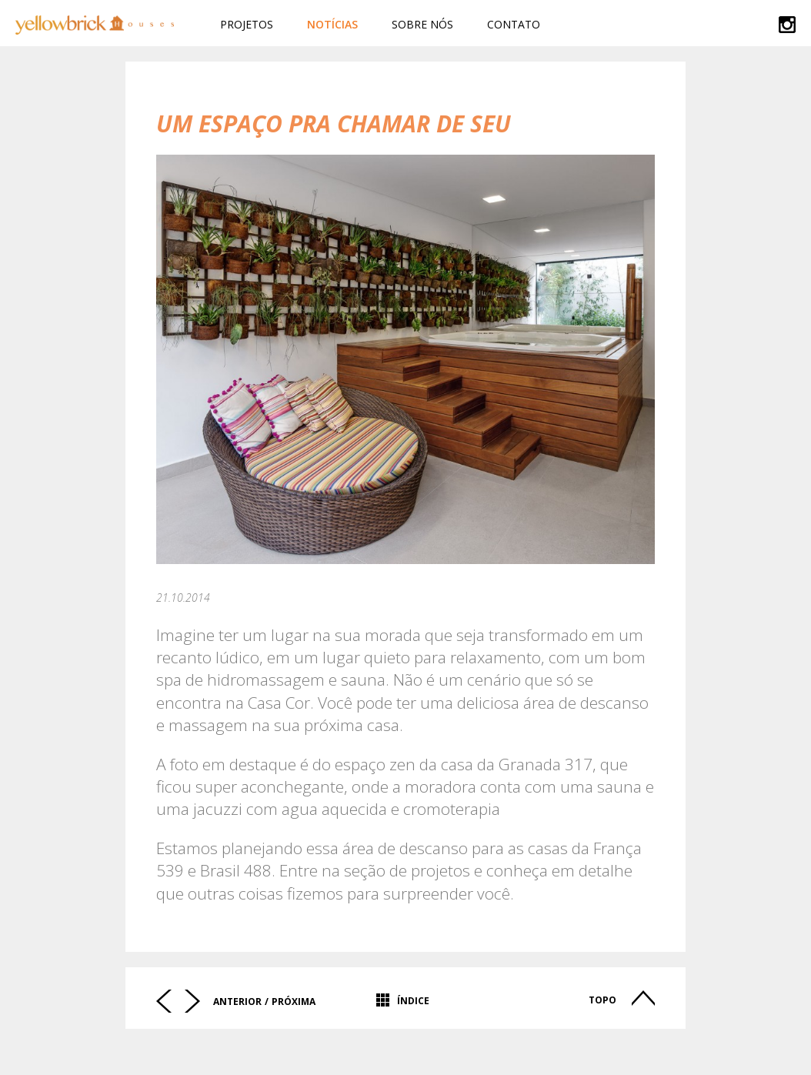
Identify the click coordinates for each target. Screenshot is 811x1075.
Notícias (332, 24)
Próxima (293, 1001)
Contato (513, 24)
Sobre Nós (422, 24)
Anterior (237, 1001)
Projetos (246, 24)
